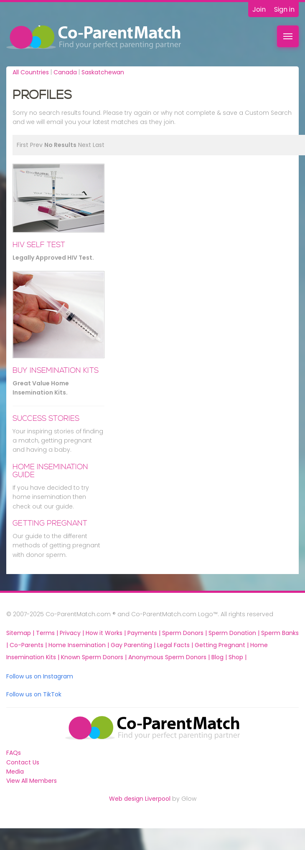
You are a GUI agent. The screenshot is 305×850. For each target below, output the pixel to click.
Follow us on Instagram (39, 676)
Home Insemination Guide (50, 471)
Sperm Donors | (185, 633)
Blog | (220, 657)
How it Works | (106, 633)
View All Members (31, 781)
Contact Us (22, 762)
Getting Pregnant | (222, 645)
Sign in (284, 9)
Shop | (238, 657)
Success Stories (46, 418)
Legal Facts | (176, 645)
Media (15, 771)
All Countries (31, 72)
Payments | (144, 633)
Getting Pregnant (50, 523)
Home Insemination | (79, 645)
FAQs (13, 753)
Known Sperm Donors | (94, 657)
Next (84, 145)
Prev (36, 145)
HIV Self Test (39, 245)
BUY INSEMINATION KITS (56, 370)
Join (259, 9)
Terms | (48, 633)
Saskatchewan (102, 72)
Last (98, 145)
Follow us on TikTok (33, 694)
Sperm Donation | (234, 633)
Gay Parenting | (134, 645)
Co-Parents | (29, 645)
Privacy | (73, 633)
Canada (65, 72)
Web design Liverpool (139, 798)
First (22, 145)
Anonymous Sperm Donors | (169, 657)
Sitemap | (21, 633)
